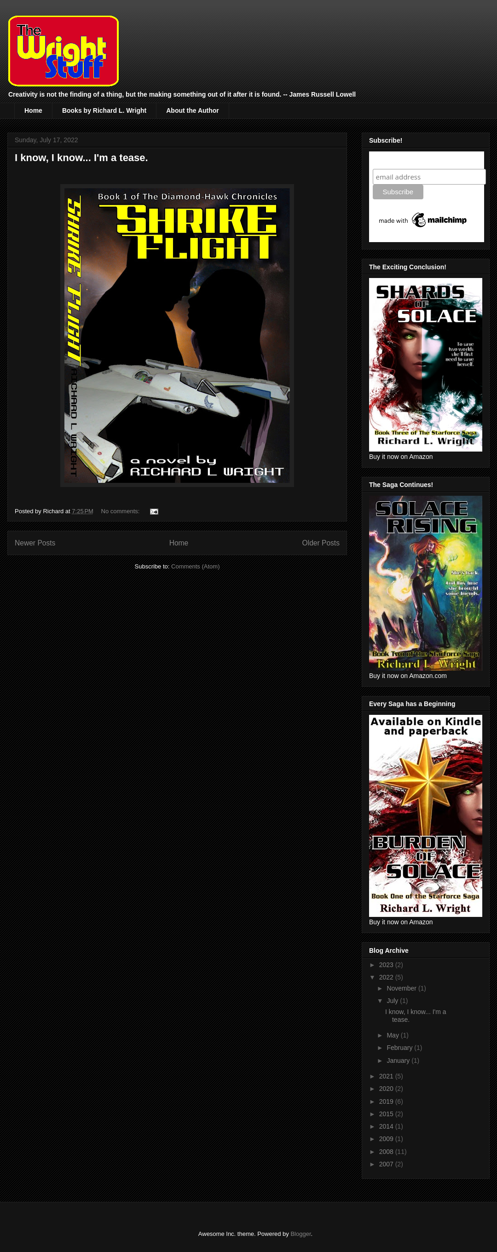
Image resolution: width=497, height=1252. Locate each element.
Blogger (300, 1233)
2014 (387, 1126)
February (400, 1047)
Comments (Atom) (195, 566)
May (393, 1035)
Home (33, 110)
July (393, 1000)
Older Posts (321, 543)
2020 (387, 1088)
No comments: (121, 511)
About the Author (192, 110)
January (399, 1060)
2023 (387, 964)
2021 (387, 1076)
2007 (387, 1164)
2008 (387, 1151)
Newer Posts (35, 543)
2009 (387, 1138)
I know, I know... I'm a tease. (81, 157)
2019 (387, 1101)
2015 (387, 1114)
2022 (387, 977)
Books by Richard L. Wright (104, 110)
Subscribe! (392, 160)
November (402, 988)
